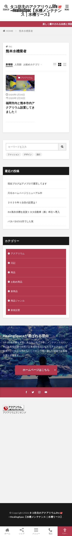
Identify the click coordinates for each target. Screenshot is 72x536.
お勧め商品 (16, 281)
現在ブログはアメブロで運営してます (27, 183)
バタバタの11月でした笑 (20, 221)
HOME (9, 30)
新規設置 (15, 310)
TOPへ (65, 531)
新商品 (14, 291)
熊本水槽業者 (26, 30)
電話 (50, 531)
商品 (13, 272)
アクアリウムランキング (14, 412)
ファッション (13, 154)
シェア (21, 531)
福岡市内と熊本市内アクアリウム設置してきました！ (20, 107)
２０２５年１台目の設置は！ (23, 202)
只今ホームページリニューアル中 (25, 193)
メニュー (36, 531)
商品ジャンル (18, 300)
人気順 (18, 64)
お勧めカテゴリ (31, 64)
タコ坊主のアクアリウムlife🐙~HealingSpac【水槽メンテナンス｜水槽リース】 (36, 10)
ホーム (7, 531)
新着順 (9, 64)
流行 (38, 154)
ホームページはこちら (36, 369)
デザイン (28, 154)
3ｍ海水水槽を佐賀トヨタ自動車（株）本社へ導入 (34, 211)
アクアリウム (27, 77)
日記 (13, 262)
